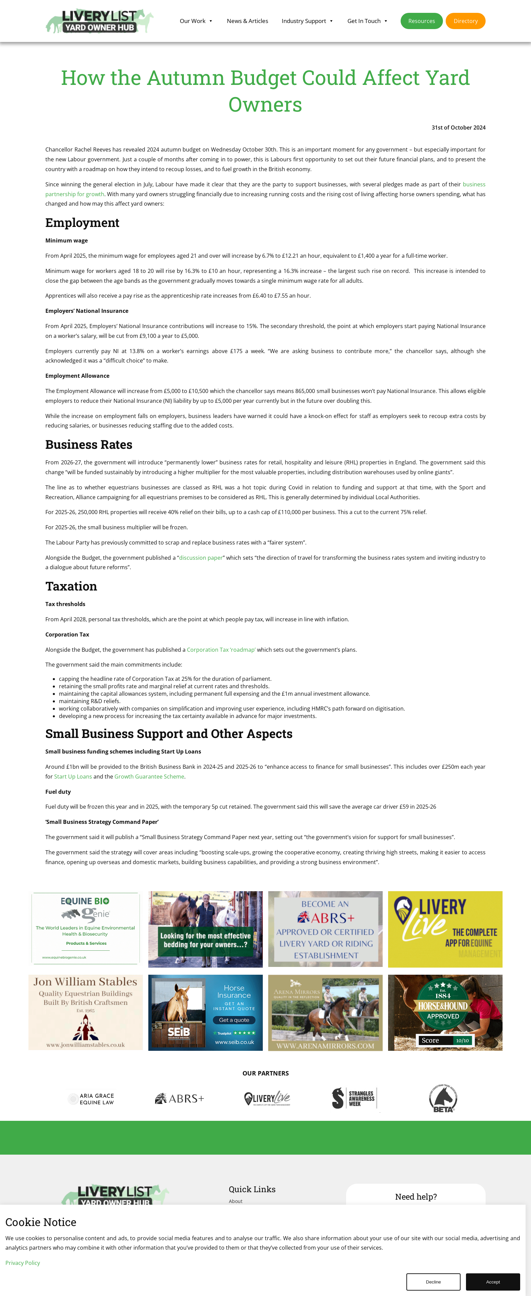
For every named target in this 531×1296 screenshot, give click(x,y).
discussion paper (201, 557)
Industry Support (308, 21)
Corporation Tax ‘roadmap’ (221, 649)
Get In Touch (367, 21)
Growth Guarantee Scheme (149, 776)
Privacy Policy (22, 1263)
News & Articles (247, 21)
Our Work (196, 21)
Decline (433, 1282)
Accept (493, 1282)
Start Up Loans (73, 776)
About (235, 1201)
